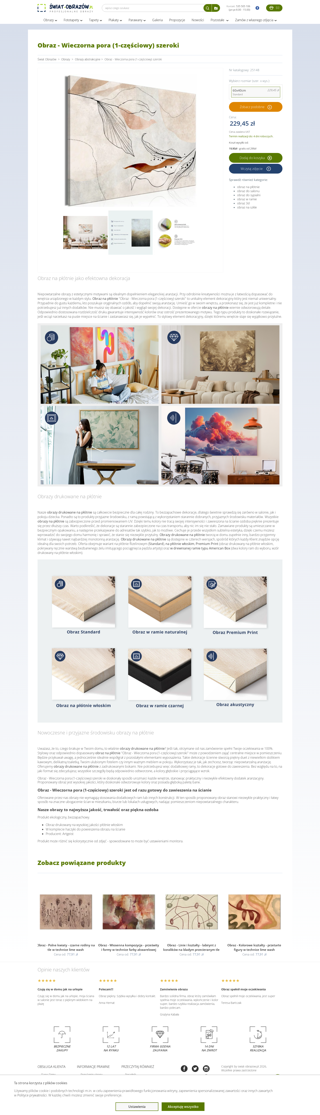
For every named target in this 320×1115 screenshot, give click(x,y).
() (274, 7)
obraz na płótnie (248, 187)
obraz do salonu (248, 191)
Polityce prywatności (32, 1095)
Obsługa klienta (52, 1066)
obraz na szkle (247, 207)
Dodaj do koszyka (256, 158)
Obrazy (48, 20)
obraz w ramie (247, 199)
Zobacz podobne (252, 107)
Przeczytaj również (137, 1066)
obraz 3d (243, 203)
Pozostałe (218, 20)
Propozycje (177, 20)
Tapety (94, 20)
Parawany (135, 20)
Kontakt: (238, 7)
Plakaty (114, 20)
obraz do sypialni (248, 195)
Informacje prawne (93, 1066)
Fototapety (71, 20)
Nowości (198, 20)
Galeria (157, 20)
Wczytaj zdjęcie (252, 168)
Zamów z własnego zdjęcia (254, 20)
